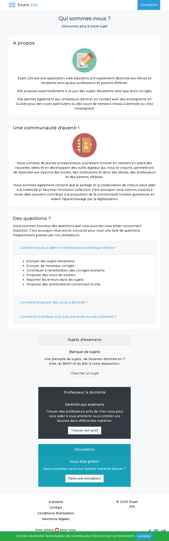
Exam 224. (133, 504)
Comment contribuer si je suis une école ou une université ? (68, 317)
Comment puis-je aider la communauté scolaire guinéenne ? (68, 248)
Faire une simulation (84, 478)
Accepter (144, 536)
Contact (56, 507)
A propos (56, 502)
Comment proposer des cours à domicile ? (54, 302)
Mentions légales (56, 519)
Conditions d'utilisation (55, 513)
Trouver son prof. (84, 430)
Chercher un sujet (84, 373)
